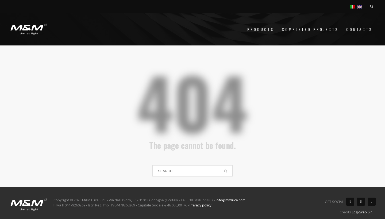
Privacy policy (200, 205)
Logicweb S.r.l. (363, 212)
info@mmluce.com (230, 200)
